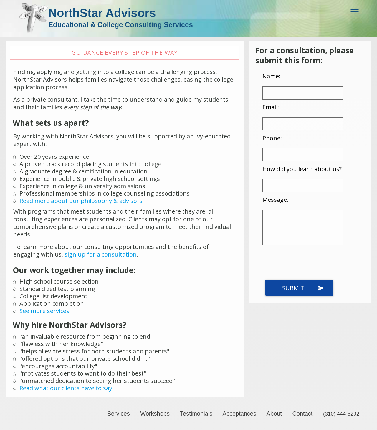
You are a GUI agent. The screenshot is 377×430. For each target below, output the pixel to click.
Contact (302, 413)
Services (118, 413)
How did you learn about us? (302, 169)
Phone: (272, 138)
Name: (271, 76)
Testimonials (196, 413)
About (274, 413)
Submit (303, 288)
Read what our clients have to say (65, 388)
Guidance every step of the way (125, 53)
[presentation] (307, 262)
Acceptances (240, 413)
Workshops (155, 413)
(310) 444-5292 (341, 414)
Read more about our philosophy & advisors (81, 201)
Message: (275, 200)
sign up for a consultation (101, 254)
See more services (44, 311)
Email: (270, 107)
